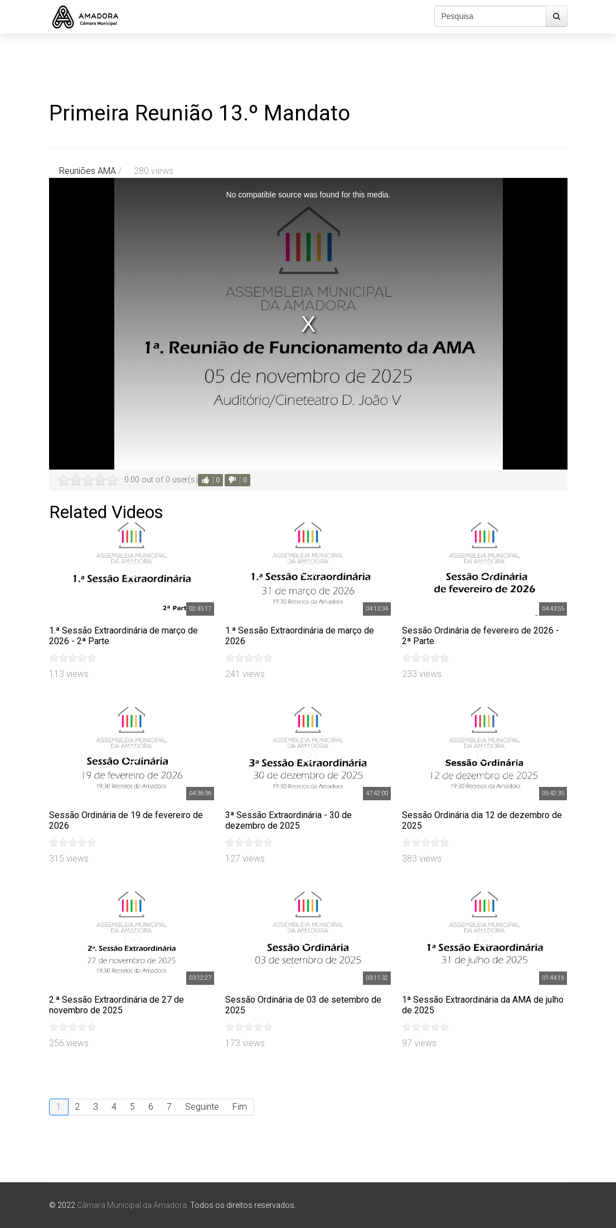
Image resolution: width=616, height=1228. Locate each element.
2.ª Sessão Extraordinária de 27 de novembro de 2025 (116, 1005)
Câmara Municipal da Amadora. (132, 1205)
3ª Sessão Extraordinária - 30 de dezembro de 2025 (288, 820)
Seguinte (202, 1106)
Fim (239, 1106)
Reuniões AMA (87, 171)
